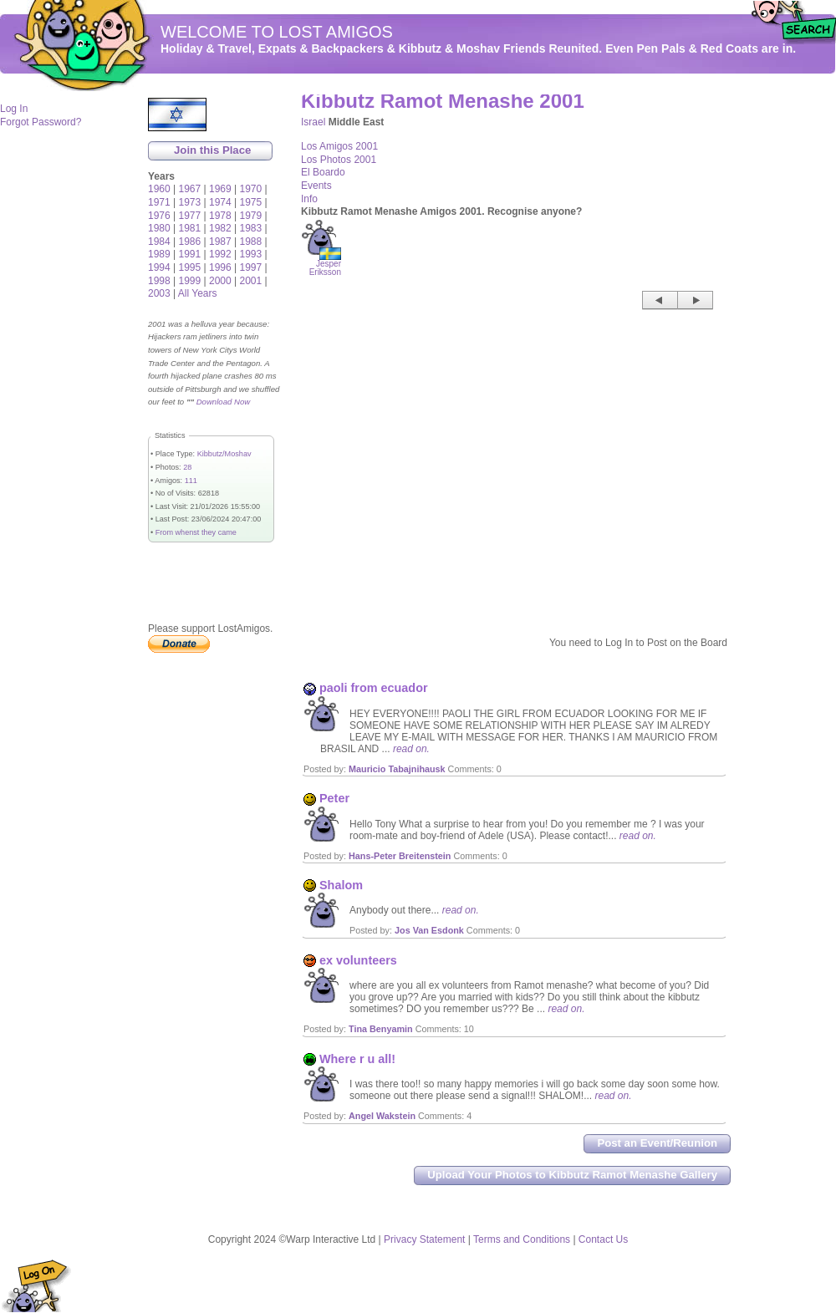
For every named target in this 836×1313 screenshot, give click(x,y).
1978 (220, 215)
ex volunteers (358, 960)
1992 (220, 254)
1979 (251, 215)
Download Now (223, 401)
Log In (14, 109)
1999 (190, 281)
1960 (159, 189)
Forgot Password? (40, 122)
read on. (411, 749)
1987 (220, 241)
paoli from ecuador (373, 688)
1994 (159, 267)
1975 (251, 202)
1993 (251, 254)
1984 (159, 241)
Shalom (341, 885)
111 (191, 480)
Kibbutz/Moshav (224, 454)
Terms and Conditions (521, 1239)
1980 (159, 228)
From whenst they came (196, 532)
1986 (190, 241)
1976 (159, 215)
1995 (190, 267)
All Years (197, 293)
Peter (334, 798)
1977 (190, 215)
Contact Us (603, 1239)
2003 (159, 293)
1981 (190, 228)
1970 (251, 189)
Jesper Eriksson (325, 264)
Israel (313, 122)
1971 (159, 202)
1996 (220, 267)
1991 (190, 254)
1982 (220, 228)
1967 (190, 189)
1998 (159, 281)
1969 (220, 189)
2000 (220, 281)
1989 (159, 254)
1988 (251, 241)
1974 (220, 202)
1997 (251, 267)
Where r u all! (357, 1059)
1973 (190, 202)
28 (187, 467)
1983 (251, 228)
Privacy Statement (424, 1239)
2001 (251, 281)
